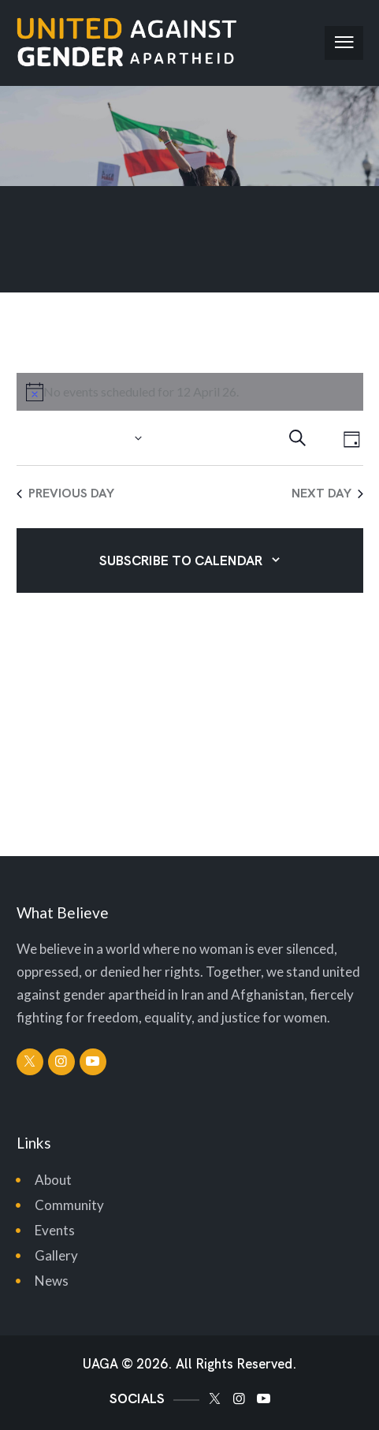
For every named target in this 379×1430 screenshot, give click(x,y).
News (52, 1280)
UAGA (100, 1364)
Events (55, 1230)
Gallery (56, 1255)
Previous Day (65, 493)
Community (69, 1205)
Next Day (327, 493)
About (53, 1179)
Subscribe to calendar (180, 560)
